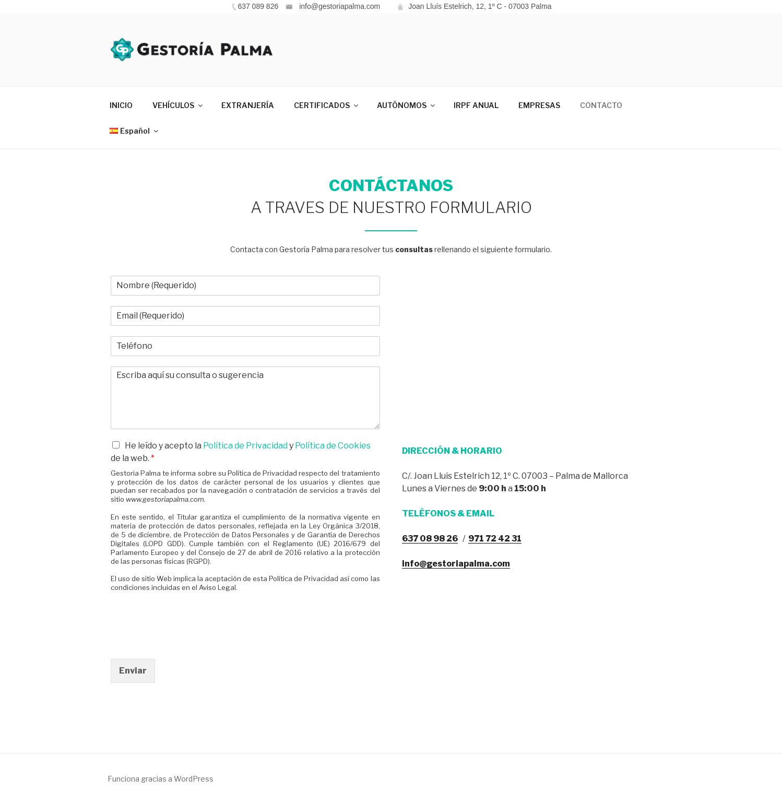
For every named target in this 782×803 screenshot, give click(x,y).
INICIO (121, 105)
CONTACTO (601, 105)
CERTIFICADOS (327, 105)
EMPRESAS (539, 105)
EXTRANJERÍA (247, 105)
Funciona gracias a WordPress (161, 778)
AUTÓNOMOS (406, 105)
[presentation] (190, 642)
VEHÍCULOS (178, 105)
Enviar (133, 671)
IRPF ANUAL (476, 105)
